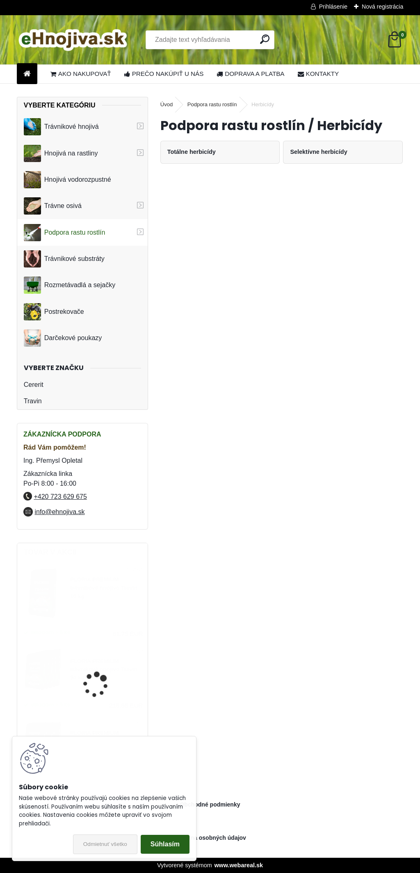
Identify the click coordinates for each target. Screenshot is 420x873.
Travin (33, 401)
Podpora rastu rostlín (64, 232)
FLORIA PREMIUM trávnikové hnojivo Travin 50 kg (103, 669)
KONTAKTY (318, 73)
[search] (264, 39)
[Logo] (73, 39)
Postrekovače (54, 311)
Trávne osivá (53, 206)
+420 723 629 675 (60, 496)
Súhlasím (165, 844)
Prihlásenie (333, 6)
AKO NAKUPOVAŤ (80, 73)
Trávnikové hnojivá (61, 126)
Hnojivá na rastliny (61, 153)
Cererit (33, 384)
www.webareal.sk (238, 865)
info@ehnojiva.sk (59, 511)
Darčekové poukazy (63, 338)
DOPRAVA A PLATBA (250, 73)
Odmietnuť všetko (105, 844)
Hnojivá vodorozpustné (67, 179)
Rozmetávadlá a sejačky (69, 285)
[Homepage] (27, 74)
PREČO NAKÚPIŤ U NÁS (164, 73)
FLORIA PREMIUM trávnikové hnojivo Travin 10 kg (103, 587)
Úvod (166, 104)
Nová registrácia (382, 6)
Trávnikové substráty (64, 258)
